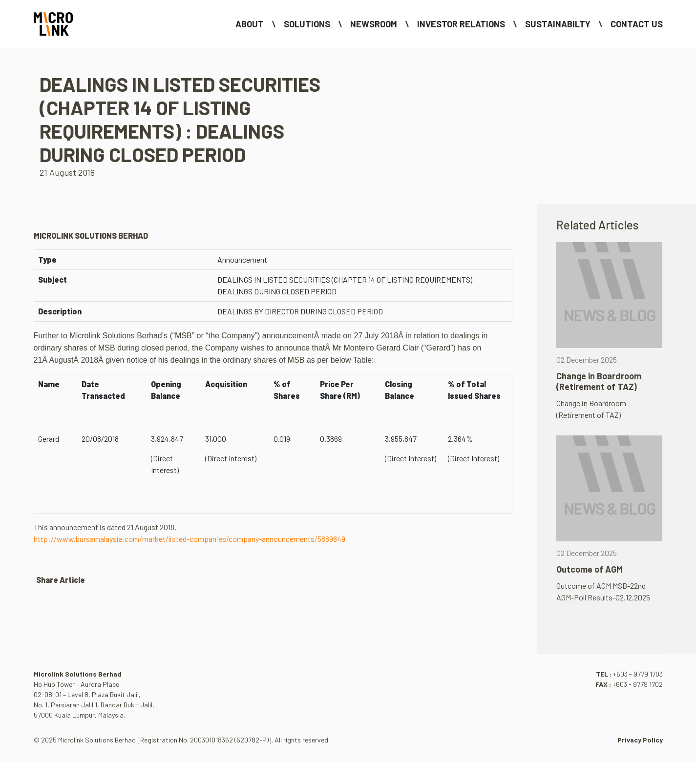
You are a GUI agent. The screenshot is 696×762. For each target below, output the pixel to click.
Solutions (307, 24)
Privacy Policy (640, 740)
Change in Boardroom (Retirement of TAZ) (598, 381)
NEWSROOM (373, 24)
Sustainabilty (558, 24)
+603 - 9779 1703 (638, 674)
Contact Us (637, 24)
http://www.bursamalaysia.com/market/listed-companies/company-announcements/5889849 (189, 538)
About (249, 24)
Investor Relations (461, 24)
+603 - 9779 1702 (637, 684)
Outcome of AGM (589, 569)
